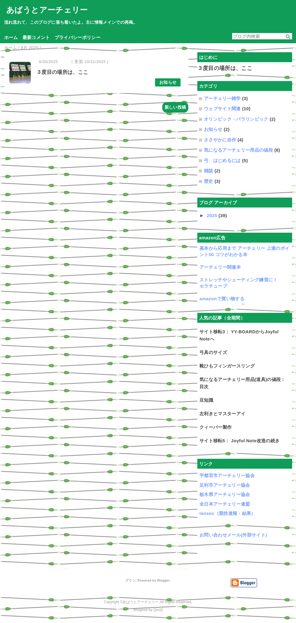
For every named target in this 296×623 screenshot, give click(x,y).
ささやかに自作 (220, 139)
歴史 (208, 181)
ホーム (11, 37)
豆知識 (206, 400)
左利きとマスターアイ (222, 413)
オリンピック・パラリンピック (236, 119)
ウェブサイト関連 (222, 108)
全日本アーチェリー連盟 (224, 504)
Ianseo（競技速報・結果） (227, 513)
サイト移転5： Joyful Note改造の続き (239, 440)
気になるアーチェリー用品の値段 (238, 150)
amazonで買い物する (221, 298)
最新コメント (36, 37)
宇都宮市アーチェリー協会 (227, 475)
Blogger (163, 580)
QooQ (158, 610)
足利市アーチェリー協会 (224, 485)
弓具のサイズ (213, 352)
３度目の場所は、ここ (62, 72)
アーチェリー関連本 (220, 267)
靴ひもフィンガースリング (227, 365)
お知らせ (167, 82)
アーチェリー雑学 (222, 98)
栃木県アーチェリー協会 (224, 494)
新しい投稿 (175, 107)
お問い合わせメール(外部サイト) (233, 534)
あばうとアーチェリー (47, 10)
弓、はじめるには (222, 160)
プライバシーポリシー (77, 37)
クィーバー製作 (215, 427)
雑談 (208, 170)
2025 (212, 215)
